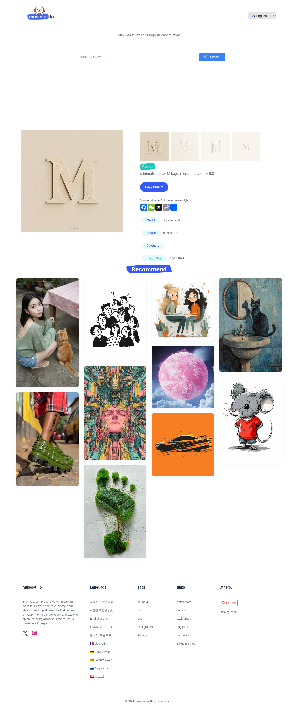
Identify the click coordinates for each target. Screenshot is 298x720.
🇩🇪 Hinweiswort (100, 651)
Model (151, 220)
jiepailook (183, 610)
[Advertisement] (149, 96)
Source (151, 233)
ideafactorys (184, 635)
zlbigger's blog (186, 643)
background (145, 627)
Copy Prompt (154, 187)
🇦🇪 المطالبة (97, 676)
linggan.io (183, 627)
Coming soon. (229, 612)
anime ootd (184, 602)
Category (153, 245)
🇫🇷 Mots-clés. (99, 643)
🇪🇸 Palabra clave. (101, 660)
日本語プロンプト (101, 627)
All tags (142, 635)
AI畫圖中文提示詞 (101, 610)
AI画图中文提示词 (101, 602)
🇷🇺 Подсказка (99, 668)
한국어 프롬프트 (100, 635)
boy (140, 618)
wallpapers (184, 618)
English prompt (99, 618)
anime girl (144, 602)
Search (212, 57)
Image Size (154, 258)
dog (140, 610)
